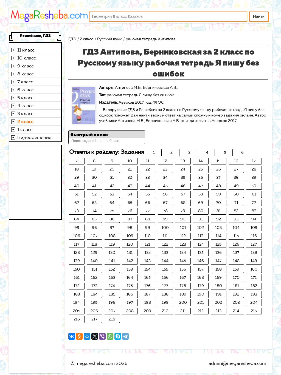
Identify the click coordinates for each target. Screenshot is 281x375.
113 (200, 236)
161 (77, 277)
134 (183, 252)
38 (236, 177)
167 (183, 277)
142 (130, 260)
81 (219, 211)
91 (201, 219)
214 (236, 311)
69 (200, 202)
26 (218, 169)
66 (147, 202)
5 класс (25, 97)
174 (112, 285)
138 (254, 252)
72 (254, 202)
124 (201, 244)
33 (147, 177)
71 (236, 202)
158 (218, 269)
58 (200, 194)
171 (254, 277)
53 (112, 194)
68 (183, 202)
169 (218, 277)
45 (165, 186)
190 (200, 294)
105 (254, 227)
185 (112, 294)
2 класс (25, 121)
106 (76, 236)
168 (200, 277)
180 (218, 285)
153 (130, 269)
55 (147, 194)
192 (236, 294)
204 (254, 302)
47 (200, 186)
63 (94, 202)
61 (254, 194)
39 (254, 177)
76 (130, 211)
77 (147, 211)
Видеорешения (34, 137)
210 (165, 311)
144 (165, 260)
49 (236, 186)
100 (165, 227)
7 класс (25, 81)
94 (253, 219)
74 (94, 211)
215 (254, 311)
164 (130, 277)
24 (183, 169)
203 (236, 302)
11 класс (25, 50)
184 (94, 294)
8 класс (25, 73)
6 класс (25, 89)
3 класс (25, 113)
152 (112, 269)
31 (112, 177)
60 (236, 194)
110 (148, 236)
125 (218, 244)
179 (201, 285)
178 (183, 285)
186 (130, 294)
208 (130, 311)
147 (218, 260)
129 (94, 252)
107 (94, 236)
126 (236, 244)
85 (94, 219)
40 (76, 186)
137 (236, 252)
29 (76, 177)
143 (147, 260)
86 (111, 219)
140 (94, 260)
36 (200, 177)
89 (165, 219)
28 (254, 169)
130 (112, 252)
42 (112, 186)
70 (218, 202)
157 (201, 269)
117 (76, 244)
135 (201, 252)
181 (236, 285)
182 (254, 285)
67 (165, 202)
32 (130, 177)
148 (236, 260)
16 (236, 161)
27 (236, 169)
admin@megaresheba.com (237, 363)
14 (201, 161)
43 (130, 186)
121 (147, 244)
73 (76, 211)
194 (76, 302)
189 (183, 294)
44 (147, 186)
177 (165, 285)
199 (165, 302)
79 (183, 211)
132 (148, 252)
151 (94, 269)
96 (94, 227)
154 (147, 269)
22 (147, 169)
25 (200, 169)
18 (77, 169)
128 (77, 252)
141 (112, 260)
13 (183, 161)
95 (76, 227)
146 (200, 260)
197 (130, 302)
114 (218, 236)
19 (94, 169)
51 (76, 194)
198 (147, 302)
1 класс (24, 129)
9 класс (25, 66)
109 (130, 236)
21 (130, 169)
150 (76, 269)
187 (147, 294)
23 (165, 169)
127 (254, 244)
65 (130, 202)
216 (77, 319)
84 (76, 219)
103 (218, 227)
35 (183, 177)
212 (201, 311)
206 (94, 311)
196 (112, 302)
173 (94, 285)
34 (165, 177)
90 (183, 219)
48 (218, 186)
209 (147, 311)
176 (147, 285)
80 (200, 211)
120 (130, 244)
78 (165, 211)
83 (254, 211)
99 (147, 227)
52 (94, 194)
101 (183, 227)
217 (94, 319)
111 (165, 236)
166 (165, 277)
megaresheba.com (95, 363)
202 (218, 302)
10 (130, 161)
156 (183, 269)
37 (218, 177)
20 (111, 169)
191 (218, 294)
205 (76, 311)
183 (77, 294)
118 (94, 244)
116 (254, 236)
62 (76, 202)
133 (165, 252)
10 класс (26, 58)
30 (94, 177)
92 (218, 219)
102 (200, 227)
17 (254, 161)
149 (254, 260)
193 (254, 294)
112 (183, 236)
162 (94, 277)
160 (254, 269)
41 (94, 186)
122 (165, 244)
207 (112, 311)
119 (112, 244)
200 (183, 302)
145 (183, 260)
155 (165, 269)
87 (130, 219)
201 (200, 302)
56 (165, 194)
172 (77, 285)
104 (236, 227)
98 (129, 227)
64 (111, 202)
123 (183, 244)
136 (218, 252)
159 (236, 269)
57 (183, 194)
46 (183, 186)
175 (130, 285)
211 (183, 311)
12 (165, 161)
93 (236, 219)
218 (112, 319)
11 (147, 161)
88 (147, 219)
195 (94, 302)
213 (218, 311)
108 (112, 236)
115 (236, 236)
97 (112, 227)
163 (112, 277)
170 (236, 277)
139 (77, 260)
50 (253, 186)
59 (218, 194)
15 (218, 161)
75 (112, 211)
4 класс (25, 105)
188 (165, 294)
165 (147, 277)
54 (130, 194)
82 (236, 211)
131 (130, 252)
